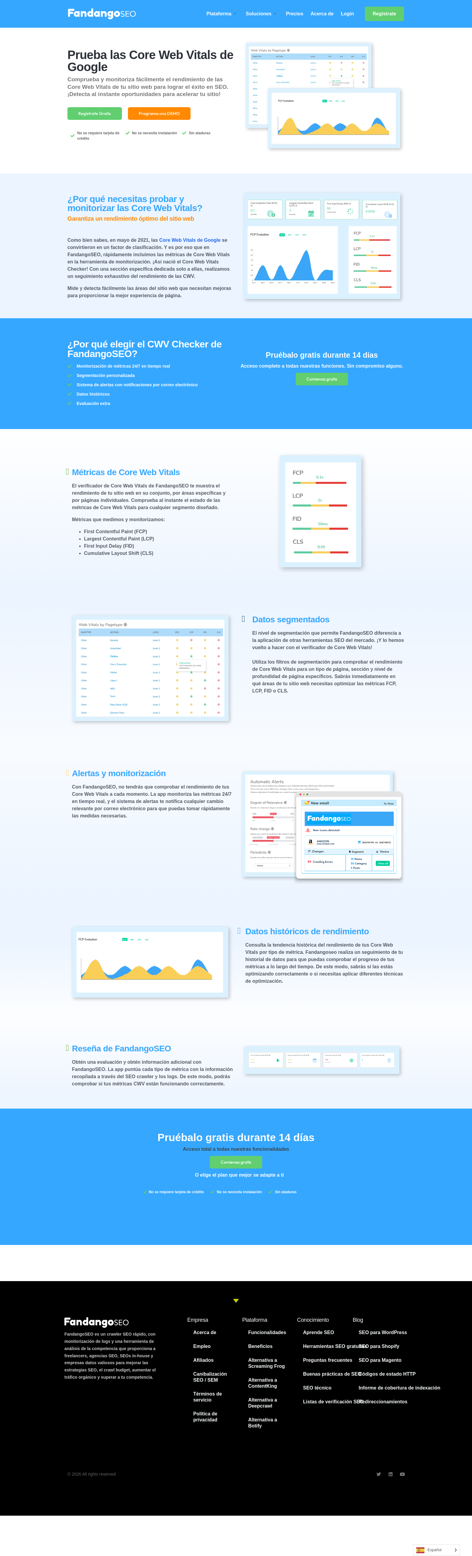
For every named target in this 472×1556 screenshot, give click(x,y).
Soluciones (259, 13)
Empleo (202, 1350)
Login (347, 13)
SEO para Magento (380, 1364)
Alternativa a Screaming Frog (266, 1367)
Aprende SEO (318, 1336)
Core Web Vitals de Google (190, 242)
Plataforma (218, 13)
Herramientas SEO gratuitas (335, 1350)
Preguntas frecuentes (327, 1364)
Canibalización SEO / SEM (210, 1381)
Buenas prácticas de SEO (332, 1378)
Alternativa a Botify (262, 1427)
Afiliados (203, 1364)
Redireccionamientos (383, 1405)
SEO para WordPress (383, 1336)
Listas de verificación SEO (333, 1405)
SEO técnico (317, 1392)
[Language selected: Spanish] (436, 1550)
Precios (294, 13)
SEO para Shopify (379, 1350)
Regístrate (384, 13)
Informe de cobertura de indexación (399, 1392)
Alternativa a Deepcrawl (262, 1407)
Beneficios (260, 1350)
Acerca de (322, 13)
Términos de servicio (207, 1401)
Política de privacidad (205, 1421)
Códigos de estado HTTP (387, 1378)
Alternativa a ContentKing (262, 1387)
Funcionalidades (267, 1336)
